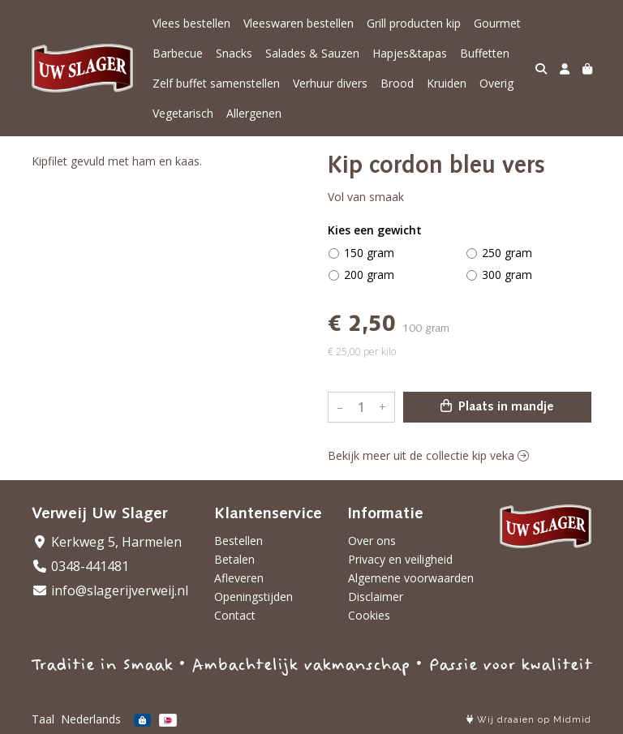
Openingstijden (253, 596)
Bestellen (238, 540)
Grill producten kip (414, 23)
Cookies (369, 615)
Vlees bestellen (191, 23)
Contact (235, 615)
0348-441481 (80, 566)
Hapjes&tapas (409, 53)
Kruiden (446, 83)
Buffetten (484, 53)
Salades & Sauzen (312, 53)
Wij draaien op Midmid (528, 720)
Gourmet (497, 23)
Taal (43, 719)
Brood (397, 83)
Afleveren (239, 578)
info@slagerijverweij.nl (110, 590)
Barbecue (178, 53)
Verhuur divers (330, 83)
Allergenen (253, 113)
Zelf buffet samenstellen (216, 83)
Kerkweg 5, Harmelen (107, 542)
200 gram (369, 274)
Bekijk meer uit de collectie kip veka (428, 455)
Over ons (372, 540)
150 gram (369, 252)
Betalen (234, 559)
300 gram (507, 274)
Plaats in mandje (497, 406)
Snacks (234, 53)
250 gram (507, 252)
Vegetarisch (183, 113)
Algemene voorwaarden (411, 578)
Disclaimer (375, 596)
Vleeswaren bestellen (298, 23)
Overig (496, 83)
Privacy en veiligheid (400, 559)
